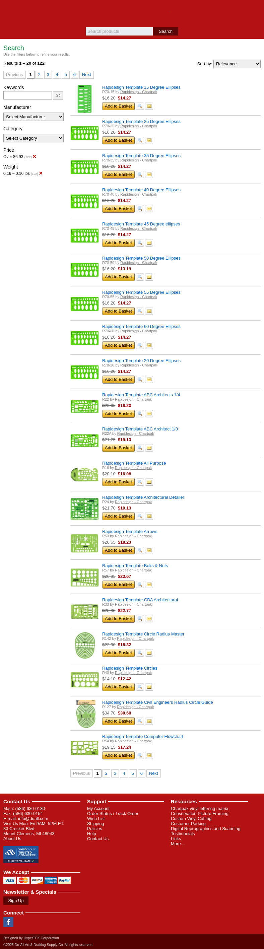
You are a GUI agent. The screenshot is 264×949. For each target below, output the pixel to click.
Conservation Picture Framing (199, 813)
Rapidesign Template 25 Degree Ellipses (141, 121)
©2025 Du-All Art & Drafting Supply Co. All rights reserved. (48, 945)
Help (91, 833)
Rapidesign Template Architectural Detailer (143, 497)
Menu (8, 10)
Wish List (96, 818)
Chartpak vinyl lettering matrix (199, 808)
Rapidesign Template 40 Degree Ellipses (141, 189)
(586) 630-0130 (30, 808)
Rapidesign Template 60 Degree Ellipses (141, 326)
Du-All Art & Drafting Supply (132, 13)
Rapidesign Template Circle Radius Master (143, 633)
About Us (12, 838)
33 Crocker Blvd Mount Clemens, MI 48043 (28, 831)
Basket (255, 10)
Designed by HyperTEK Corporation (31, 938)
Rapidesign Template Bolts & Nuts (135, 565)
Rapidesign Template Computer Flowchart (142, 736)
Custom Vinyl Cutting (191, 818)
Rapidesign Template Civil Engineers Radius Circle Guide (157, 702)
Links (176, 838)
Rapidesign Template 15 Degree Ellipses (141, 87)
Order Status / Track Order (112, 813)
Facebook (8, 922)
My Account (98, 808)
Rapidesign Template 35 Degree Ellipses (141, 155)
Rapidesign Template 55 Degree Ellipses (141, 292)
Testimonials (183, 833)
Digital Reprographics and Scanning (205, 828)
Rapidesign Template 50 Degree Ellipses (141, 258)
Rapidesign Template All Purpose (134, 463)
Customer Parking (188, 823)
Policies (94, 828)
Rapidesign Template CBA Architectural (140, 599)
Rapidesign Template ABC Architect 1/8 (140, 428)
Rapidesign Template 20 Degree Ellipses (141, 360)
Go (58, 95)
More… (178, 843)
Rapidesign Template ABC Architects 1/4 (141, 394)
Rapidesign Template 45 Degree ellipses (141, 223)
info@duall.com (33, 818)
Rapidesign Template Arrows (129, 531)
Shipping (95, 823)
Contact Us (16, 801)
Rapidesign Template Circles (129, 668)
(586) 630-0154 (28, 813)
